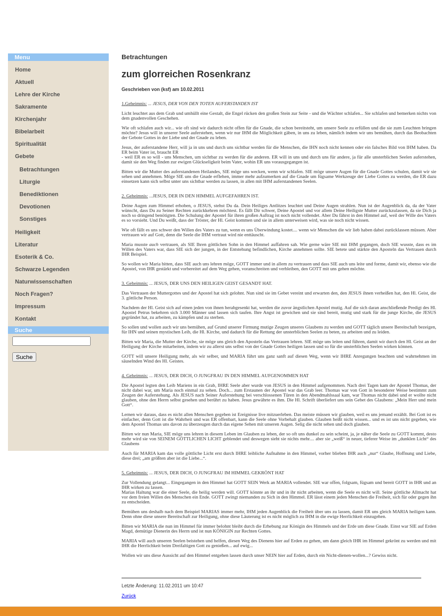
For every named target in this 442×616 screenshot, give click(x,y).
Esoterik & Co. (34, 256)
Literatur (26, 244)
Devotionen (34, 206)
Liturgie (29, 181)
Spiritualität (30, 143)
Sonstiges (32, 218)
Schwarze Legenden (42, 269)
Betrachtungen (39, 169)
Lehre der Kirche (37, 94)
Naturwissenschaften (43, 281)
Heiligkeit (27, 232)
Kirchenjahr (30, 119)
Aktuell (24, 82)
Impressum (30, 306)
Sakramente (31, 106)
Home (23, 69)
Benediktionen (38, 194)
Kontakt (25, 318)
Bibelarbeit (29, 131)
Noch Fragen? (34, 294)
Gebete (24, 156)
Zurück (129, 595)
